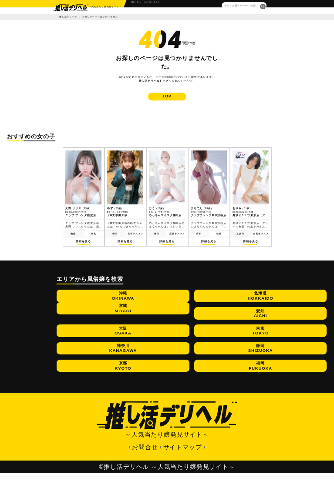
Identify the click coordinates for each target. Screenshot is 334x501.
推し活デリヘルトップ (154, 80)
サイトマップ (182, 474)
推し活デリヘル (68, 17)
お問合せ (145, 474)
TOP (167, 102)
